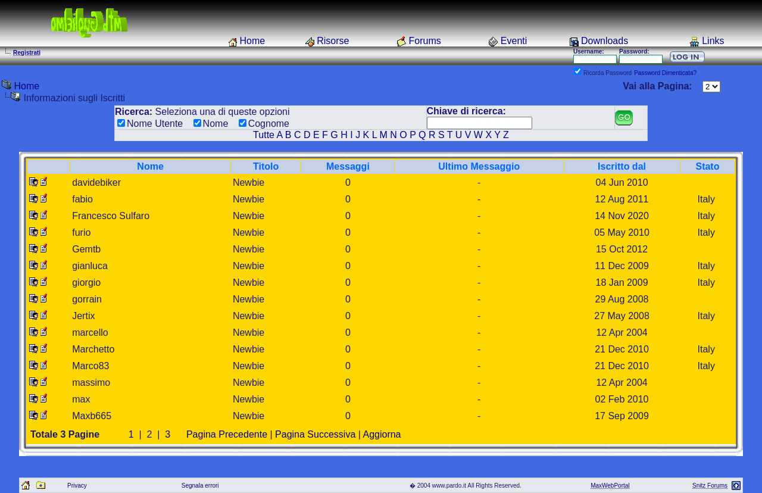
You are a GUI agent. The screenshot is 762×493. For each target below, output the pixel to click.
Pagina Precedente (226, 434)
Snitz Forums (709, 485)
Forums (425, 41)
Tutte (263, 135)
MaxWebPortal (610, 485)
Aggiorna (382, 434)
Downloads (604, 41)
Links (713, 41)
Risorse (333, 41)
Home (252, 41)
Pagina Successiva (315, 434)
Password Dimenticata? (665, 73)
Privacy (77, 485)
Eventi (514, 41)
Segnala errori (200, 485)
